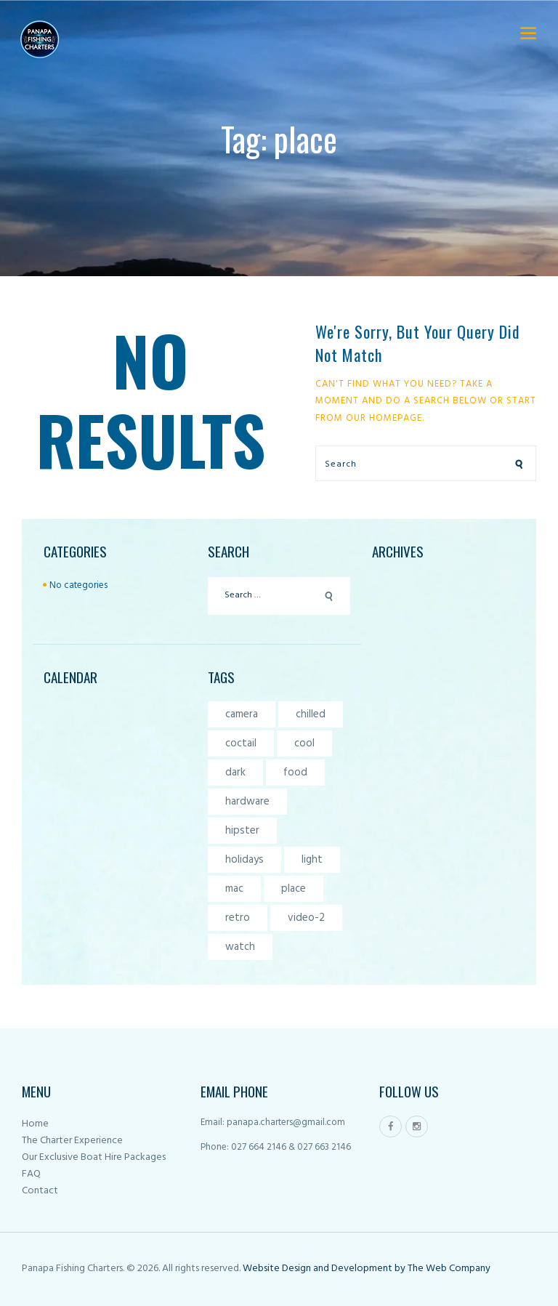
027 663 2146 (323, 1147)
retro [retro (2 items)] (237, 918)
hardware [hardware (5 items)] (247, 801)
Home (35, 1124)
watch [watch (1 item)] (240, 947)
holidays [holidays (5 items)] (244, 859)
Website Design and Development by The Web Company (365, 1268)
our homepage (384, 418)
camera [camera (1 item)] (241, 714)
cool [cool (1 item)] (304, 743)
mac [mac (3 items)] (234, 889)
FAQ (31, 1174)
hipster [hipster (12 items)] (242, 830)
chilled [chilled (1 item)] (311, 714)
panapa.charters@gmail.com (286, 1122)
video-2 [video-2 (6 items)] (306, 918)
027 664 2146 (258, 1147)
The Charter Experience (72, 1140)
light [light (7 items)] (312, 859)
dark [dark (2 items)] (235, 772)
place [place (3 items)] (293, 889)
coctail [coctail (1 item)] (240, 743)
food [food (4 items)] (295, 772)
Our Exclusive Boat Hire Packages (94, 1157)
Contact (40, 1190)
